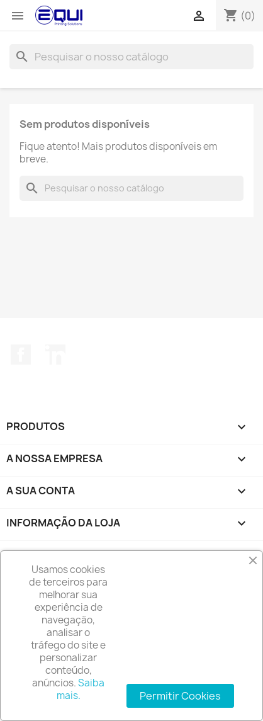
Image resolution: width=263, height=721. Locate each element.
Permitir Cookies (180, 696)
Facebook (21, 354)
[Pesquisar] (131, 56)
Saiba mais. (81, 689)
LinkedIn (55, 354)
